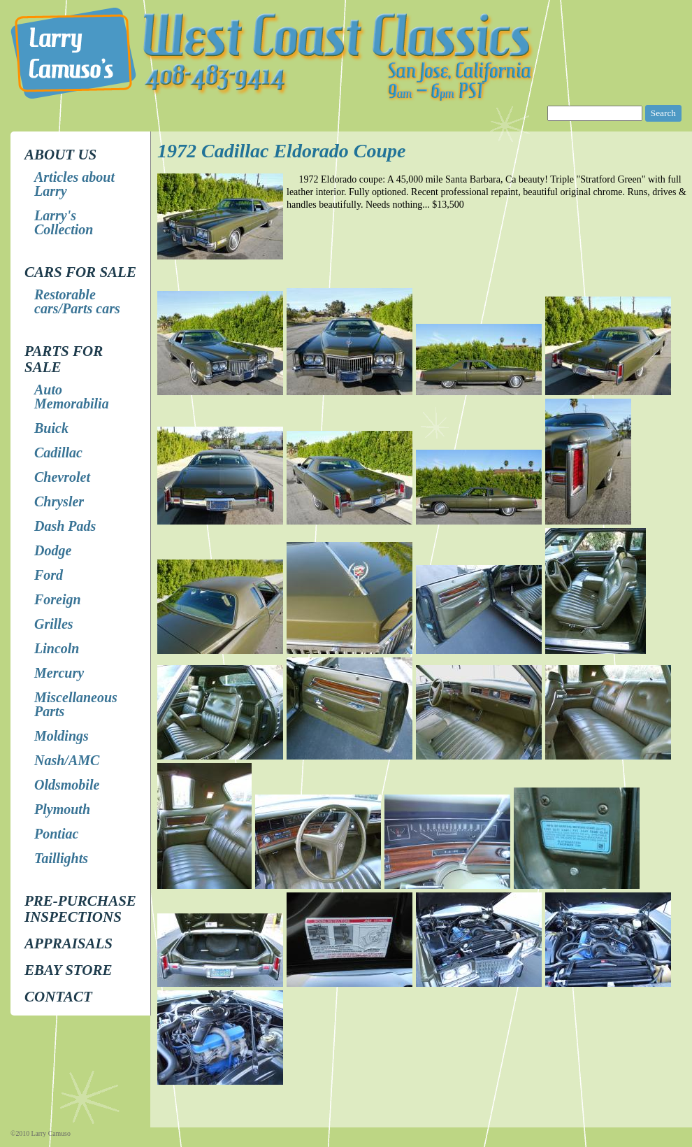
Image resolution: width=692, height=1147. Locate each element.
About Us (60, 154)
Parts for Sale (63, 359)
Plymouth (62, 809)
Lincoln (56, 648)
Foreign (57, 599)
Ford (48, 575)
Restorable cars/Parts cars (77, 301)
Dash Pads (65, 526)
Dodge (52, 550)
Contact (58, 996)
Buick (51, 428)
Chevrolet (62, 477)
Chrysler (59, 501)
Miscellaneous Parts (75, 704)
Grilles (53, 624)
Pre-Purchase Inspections (80, 908)
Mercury (59, 673)
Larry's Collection (63, 222)
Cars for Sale (80, 272)
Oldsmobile (66, 784)
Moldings (61, 735)
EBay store (68, 970)
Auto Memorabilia (71, 396)
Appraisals (68, 943)
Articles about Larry (74, 184)
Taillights (61, 858)
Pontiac (56, 833)
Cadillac (58, 452)
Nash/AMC (66, 760)
